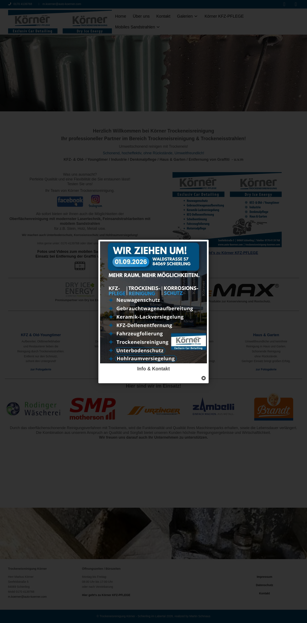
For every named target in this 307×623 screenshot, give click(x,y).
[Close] (203, 378)
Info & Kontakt (153, 368)
